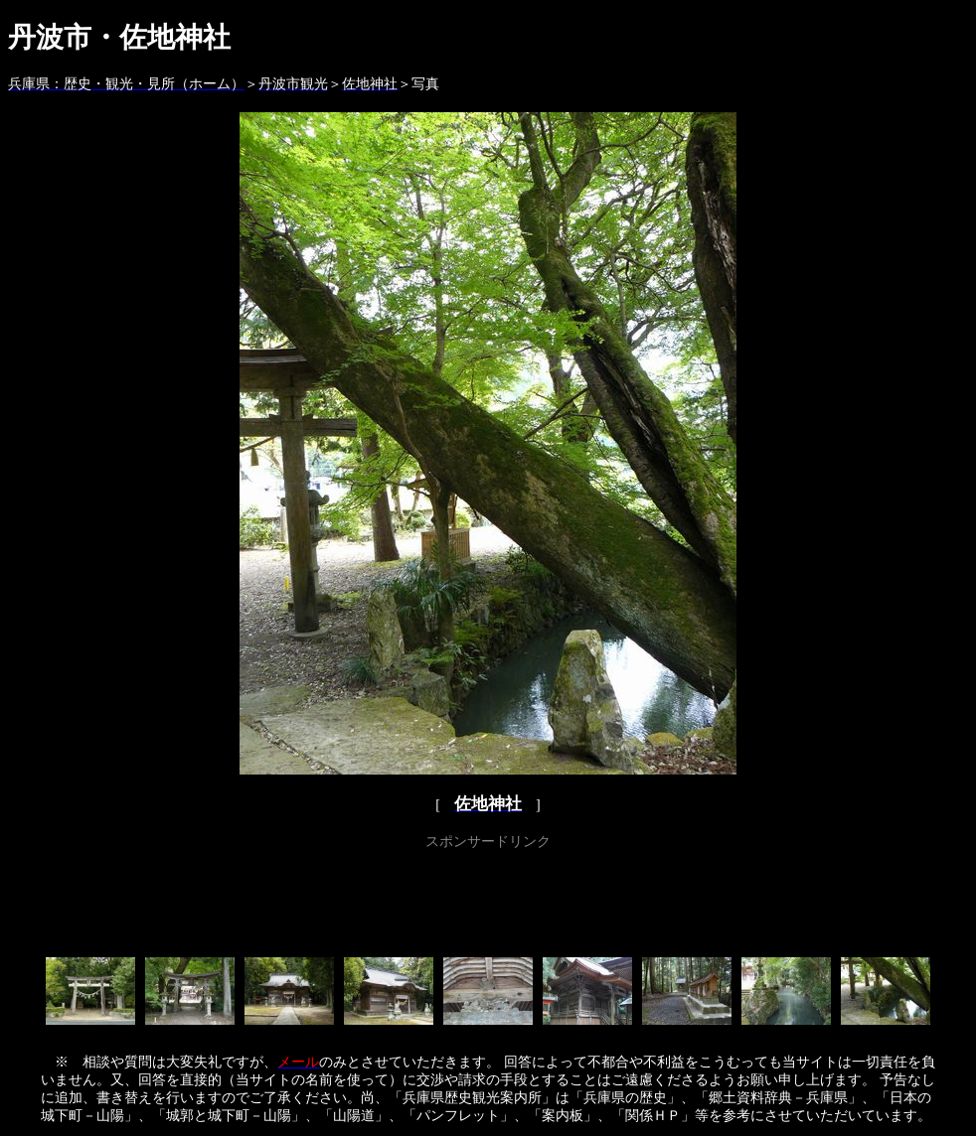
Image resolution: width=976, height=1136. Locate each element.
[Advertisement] (488, 899)
